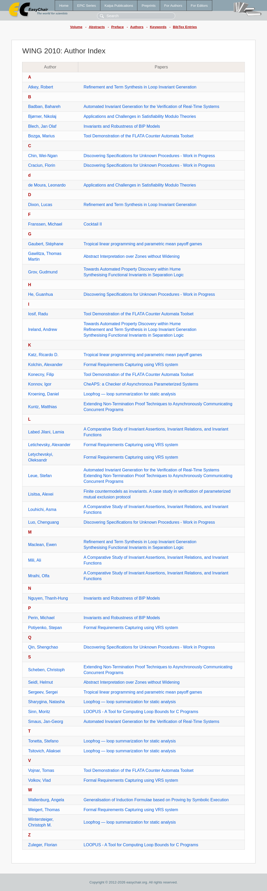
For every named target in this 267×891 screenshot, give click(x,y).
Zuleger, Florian (42, 845)
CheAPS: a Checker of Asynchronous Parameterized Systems (140, 384)
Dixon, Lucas (40, 204)
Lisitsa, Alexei (40, 494)
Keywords (158, 27)
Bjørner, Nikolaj (42, 116)
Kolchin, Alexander (45, 364)
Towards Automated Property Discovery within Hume (132, 269)
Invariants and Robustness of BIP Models (121, 126)
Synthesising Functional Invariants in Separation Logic (133, 275)
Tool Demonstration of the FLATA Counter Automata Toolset (138, 136)
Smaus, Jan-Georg (45, 721)
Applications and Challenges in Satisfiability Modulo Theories (139, 116)
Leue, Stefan (40, 475)
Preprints (148, 6)
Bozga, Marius (41, 136)
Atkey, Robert (40, 87)
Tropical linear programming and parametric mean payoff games (142, 244)
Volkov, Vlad (39, 780)
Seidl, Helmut (40, 682)
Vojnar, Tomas (41, 770)
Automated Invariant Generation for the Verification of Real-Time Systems (151, 106)
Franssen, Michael (45, 224)
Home (64, 6)
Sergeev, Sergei (43, 692)
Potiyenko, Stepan (45, 627)
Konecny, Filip (41, 374)
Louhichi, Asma (42, 509)
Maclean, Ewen (42, 544)
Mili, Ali (34, 560)
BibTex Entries (185, 27)
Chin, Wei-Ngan (43, 155)
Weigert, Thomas (44, 809)
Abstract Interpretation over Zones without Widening (131, 256)
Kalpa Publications (119, 6)
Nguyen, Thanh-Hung (48, 598)
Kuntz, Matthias (42, 407)
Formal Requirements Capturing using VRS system (130, 364)
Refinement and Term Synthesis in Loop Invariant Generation (139, 87)
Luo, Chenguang (43, 522)
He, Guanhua (40, 294)
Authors (136, 27)
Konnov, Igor (40, 384)
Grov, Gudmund (43, 272)
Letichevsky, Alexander (49, 445)
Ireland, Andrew (42, 329)
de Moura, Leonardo (47, 185)
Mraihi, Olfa (39, 576)
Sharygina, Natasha (46, 702)
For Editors (199, 6)
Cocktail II (92, 224)
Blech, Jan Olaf (42, 126)
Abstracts (97, 27)
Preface (117, 27)
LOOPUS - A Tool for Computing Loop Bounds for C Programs (140, 711)
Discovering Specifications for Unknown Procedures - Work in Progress (149, 155)
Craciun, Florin (41, 165)
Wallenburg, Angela (46, 800)
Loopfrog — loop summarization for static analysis (129, 394)
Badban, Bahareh (44, 106)
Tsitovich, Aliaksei (44, 751)
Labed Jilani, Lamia (46, 432)
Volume (76, 27)
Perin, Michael (41, 618)
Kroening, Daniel (43, 394)
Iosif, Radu (38, 314)
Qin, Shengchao (43, 647)
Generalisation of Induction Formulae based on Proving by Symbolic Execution (156, 800)
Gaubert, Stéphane (45, 244)
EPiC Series (86, 6)
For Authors (173, 6)
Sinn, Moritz (39, 711)
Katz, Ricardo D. (43, 354)
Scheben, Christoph (46, 670)
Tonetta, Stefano (43, 741)
